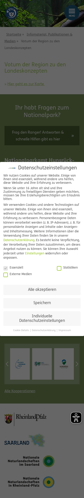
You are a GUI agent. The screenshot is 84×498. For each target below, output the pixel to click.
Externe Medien (17, 274)
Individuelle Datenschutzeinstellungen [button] (42, 318)
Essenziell (13, 268)
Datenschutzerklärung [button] (44, 330)
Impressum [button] (64, 330)
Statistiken (67, 268)
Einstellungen (34, 253)
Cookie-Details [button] (21, 330)
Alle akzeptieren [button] (42, 290)
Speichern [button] (42, 303)
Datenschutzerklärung (18, 240)
